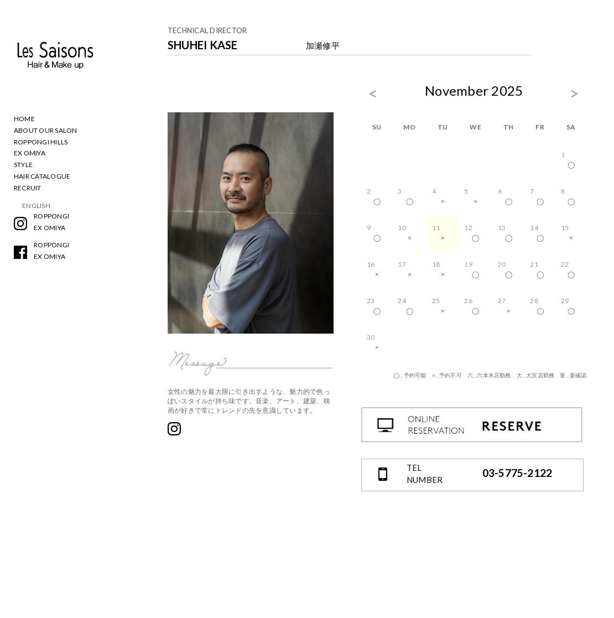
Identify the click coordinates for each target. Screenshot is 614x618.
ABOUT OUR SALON (45, 130)
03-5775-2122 (517, 472)
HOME (24, 119)
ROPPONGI (51, 216)
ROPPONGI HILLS (40, 142)
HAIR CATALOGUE (42, 176)
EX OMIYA (29, 153)
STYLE (23, 164)
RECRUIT (27, 188)
